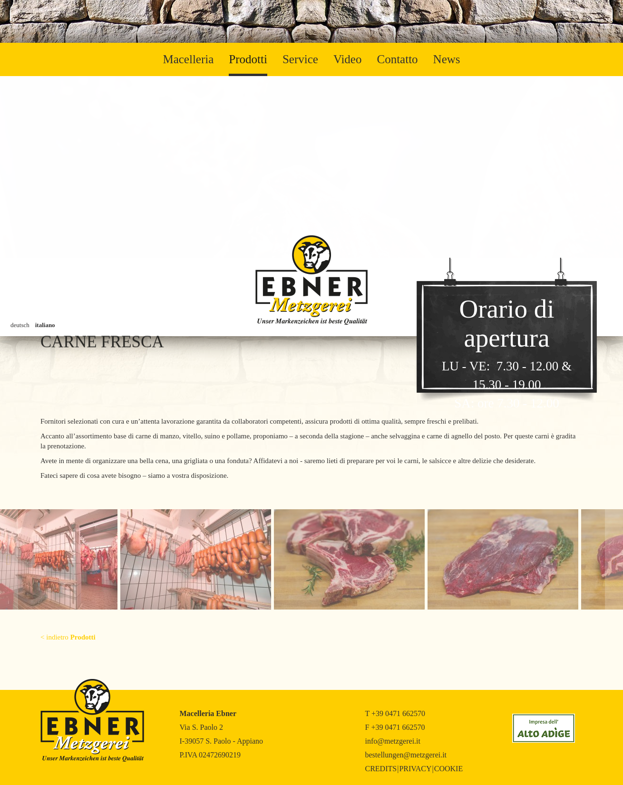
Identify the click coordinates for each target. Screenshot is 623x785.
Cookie (448, 769)
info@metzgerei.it (392, 741)
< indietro (68, 637)
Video (347, 59)
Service (300, 59)
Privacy (415, 769)
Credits (381, 769)
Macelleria (188, 59)
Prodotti (248, 59)
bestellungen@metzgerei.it (406, 755)
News (446, 59)
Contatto (397, 59)
